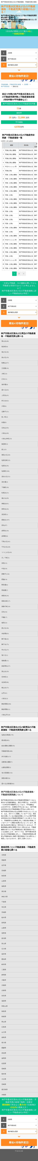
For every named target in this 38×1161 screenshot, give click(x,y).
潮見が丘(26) (6, 455)
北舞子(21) (5, 411)
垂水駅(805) (5, 740)
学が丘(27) (5, 650)
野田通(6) (5, 585)
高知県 (4, 1053)
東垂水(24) (5, 595)
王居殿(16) (5, 368)
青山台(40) (5, 341)
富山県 (4, 943)
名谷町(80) (5, 682)
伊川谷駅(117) (6, 756)
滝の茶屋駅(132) (7, 773)
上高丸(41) (5, 395)
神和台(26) (5, 509)
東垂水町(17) (6, 601)
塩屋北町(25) (6, 460)
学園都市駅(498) (7, 751)
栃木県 (4, 917)
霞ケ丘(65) (5, 390)
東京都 (4, 891)
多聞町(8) (5, 536)
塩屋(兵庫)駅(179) (7, 735)
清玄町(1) (5, 514)
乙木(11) (4, 379)
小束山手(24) (6, 715)
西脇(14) (4, 579)
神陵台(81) (5, 503)
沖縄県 (4, 1095)
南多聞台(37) (6, 666)
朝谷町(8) (5, 346)
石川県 (4, 949)
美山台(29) (5, 671)
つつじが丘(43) (7, 552)
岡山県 (4, 1022)
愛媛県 (4, 1048)
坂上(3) (4, 449)
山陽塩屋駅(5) (6, 767)
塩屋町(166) (5, 471)
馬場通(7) (5, 590)
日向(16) (4, 612)
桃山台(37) (5, 687)
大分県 (4, 1079)
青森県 (4, 860)
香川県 (4, 1042)
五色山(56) (5, 428)
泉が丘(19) (5, 357)
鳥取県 (4, 1011)
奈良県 (4, 995)
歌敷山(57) (5, 363)
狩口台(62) (5, 401)
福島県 (4, 886)
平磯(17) (4, 617)
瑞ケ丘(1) (5, 655)
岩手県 (4, 865)
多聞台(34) (5, 530)
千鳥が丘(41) (6, 541)
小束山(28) (5, 433)
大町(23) (4, 373)
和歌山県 (5, 1006)
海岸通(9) (5, 384)
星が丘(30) (5, 628)
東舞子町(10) (6, 606)
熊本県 (4, 1074)
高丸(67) (4, 525)
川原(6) (4, 406)
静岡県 (4, 975)
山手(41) (4, 693)
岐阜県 (4, 964)
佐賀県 (4, 1063)
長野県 (4, 933)
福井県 (4, 954)
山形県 (4, 881)
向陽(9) (4, 422)
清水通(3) (5, 482)
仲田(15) (4, 563)
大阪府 (4, 980)
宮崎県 (4, 1084)
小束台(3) (5, 698)
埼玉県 (4, 907)
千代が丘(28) (6, 547)
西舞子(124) (5, 574)
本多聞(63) (5, 633)
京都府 (4, 985)
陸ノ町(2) (5, 417)
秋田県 (4, 876)
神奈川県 (5, 896)
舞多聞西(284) (6, 704)
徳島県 (4, 1037)
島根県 (4, 1016)
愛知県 (4, 959)
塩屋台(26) (5, 466)
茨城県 (4, 912)
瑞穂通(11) (5, 660)
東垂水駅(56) (6, 778)
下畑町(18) (5, 487)
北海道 (4, 855)
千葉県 (4, 902)
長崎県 (4, 1068)
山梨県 (4, 928)
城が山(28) (5, 498)
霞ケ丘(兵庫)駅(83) (8, 783)
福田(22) (4, 623)
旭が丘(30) (5, 352)
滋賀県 (4, 1001)
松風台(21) (5, 493)
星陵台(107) (5, 520)
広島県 (4, 1027)
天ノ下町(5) (5, 558)
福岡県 (4, 1058)
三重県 (4, 969)
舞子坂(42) (5, 639)
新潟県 (4, 938)
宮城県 (4, 870)
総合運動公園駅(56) (8, 746)
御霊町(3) (5, 444)
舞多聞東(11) (6, 709)
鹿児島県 (5, 1089)
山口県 (4, 1032)
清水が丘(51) (6, 476)
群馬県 (4, 922)
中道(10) (4, 568)
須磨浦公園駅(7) (7, 762)
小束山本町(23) (7, 438)
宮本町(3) (5, 677)
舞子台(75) (5, 644)
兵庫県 (4, 990)
